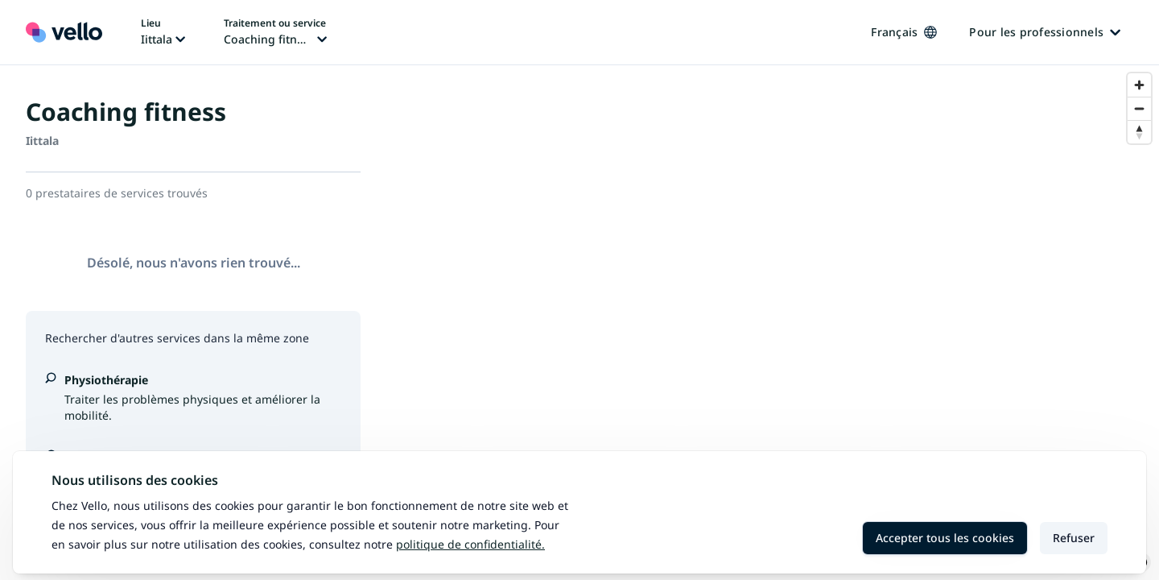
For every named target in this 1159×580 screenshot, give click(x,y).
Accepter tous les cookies (945, 537)
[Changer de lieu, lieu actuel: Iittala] (163, 32)
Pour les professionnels (1044, 31)
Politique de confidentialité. (470, 544)
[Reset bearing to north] (1139, 131)
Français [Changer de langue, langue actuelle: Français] (904, 31)
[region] (772, 322)
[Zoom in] (1139, 85)
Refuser (1074, 537)
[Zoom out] (1139, 108)
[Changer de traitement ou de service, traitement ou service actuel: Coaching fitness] (275, 32)
